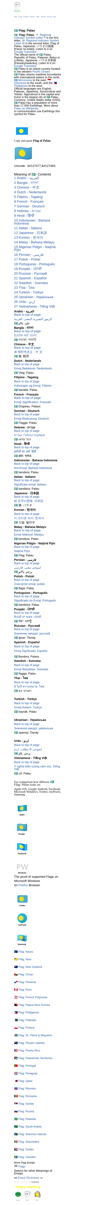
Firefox (23, 885)
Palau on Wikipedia (26, 108)
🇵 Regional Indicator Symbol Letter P (32, 36)
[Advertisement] (27, 22)
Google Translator (25, 51)
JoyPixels (43, 16)
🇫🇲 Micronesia (23, 80)
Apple (15, 16)
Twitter (37, 16)
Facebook (26, 16)
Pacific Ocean (41, 71)
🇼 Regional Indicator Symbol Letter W (36, 42)
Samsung (49, 16)
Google (20, 16)
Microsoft (32, 16)
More (54, 16)
